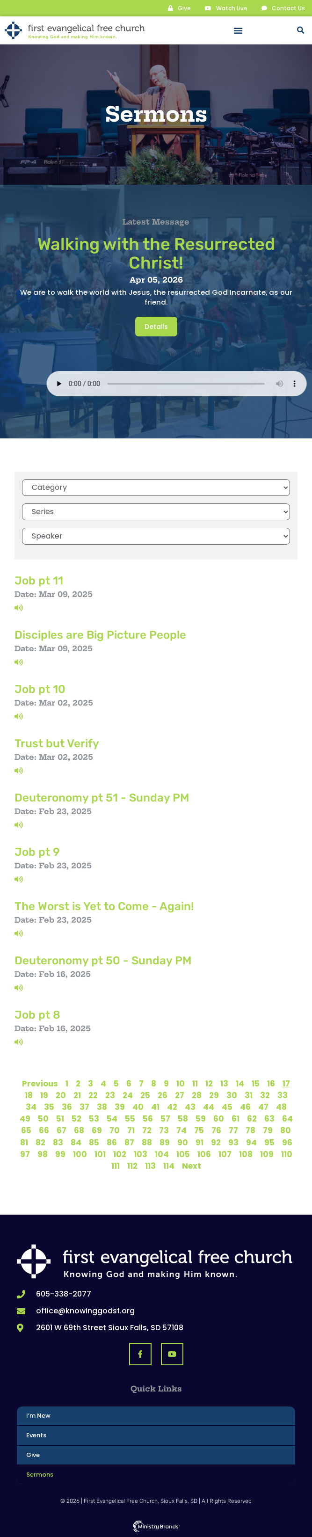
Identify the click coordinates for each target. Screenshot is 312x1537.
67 (61, 1130)
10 (180, 1083)
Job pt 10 (40, 689)
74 (181, 1130)
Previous (40, 1083)
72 (147, 1130)
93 (233, 1142)
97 (25, 1154)
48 (281, 1107)
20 (61, 1095)
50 (43, 1118)
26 (162, 1095)
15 (256, 1083)
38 (102, 1107)
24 (128, 1095)
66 (44, 1130)
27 (179, 1095)
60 (218, 1118)
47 (263, 1107)
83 (58, 1142)
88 (147, 1142)
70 (114, 1130)
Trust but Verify (57, 743)
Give (33, 1454)
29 (214, 1095)
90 (182, 1142)
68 (79, 1130)
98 (42, 1154)
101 (100, 1154)
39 (120, 1107)
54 (112, 1118)
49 (25, 1118)
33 (282, 1095)
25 (145, 1095)
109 (267, 1154)
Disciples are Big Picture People (100, 634)
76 (216, 1130)
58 (183, 1118)
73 (164, 1130)
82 (40, 1142)
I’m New (38, 1415)
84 (76, 1142)
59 (201, 1118)
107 (225, 1154)
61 (235, 1118)
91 (199, 1142)
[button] (238, 30)
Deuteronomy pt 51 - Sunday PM (102, 797)
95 (269, 1142)
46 (245, 1107)
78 (250, 1130)
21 (77, 1095)
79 (268, 1130)
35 (49, 1107)
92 (216, 1142)
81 (24, 1142)
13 (224, 1083)
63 (269, 1118)
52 (76, 1118)
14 (240, 1083)
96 (287, 1142)
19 (44, 1095)
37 (84, 1107)
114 (168, 1166)
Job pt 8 (37, 1014)
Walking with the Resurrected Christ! (156, 253)
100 (80, 1154)
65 (26, 1130)
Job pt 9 (37, 852)
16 (271, 1083)
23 (110, 1095)
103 (140, 1154)
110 (286, 1154)
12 (209, 1083)
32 (265, 1095)
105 (183, 1154)
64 (287, 1118)
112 (132, 1166)
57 (165, 1118)
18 (29, 1095)
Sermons (39, 1474)
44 (208, 1107)
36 (67, 1107)
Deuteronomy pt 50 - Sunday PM (103, 960)
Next (191, 1166)
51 (60, 1118)
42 (172, 1107)
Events (36, 1435)
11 (195, 1083)
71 (131, 1130)
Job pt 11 (39, 580)
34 (31, 1107)
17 (286, 1083)
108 (246, 1154)
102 (119, 1154)
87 (129, 1142)
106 (204, 1154)
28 (197, 1095)
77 (233, 1130)
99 (60, 1154)
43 (190, 1107)
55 (130, 1118)
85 (94, 1142)
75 (199, 1130)
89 (165, 1142)
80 (285, 1130)
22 (93, 1095)
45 (227, 1107)
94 (251, 1142)
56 (148, 1118)
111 (115, 1166)
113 (150, 1166)
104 (162, 1154)
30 (231, 1095)
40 (138, 1107)
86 (112, 1142)
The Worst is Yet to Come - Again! (104, 906)
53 (94, 1118)
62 (252, 1118)
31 (249, 1095)
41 (155, 1107)
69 (97, 1130)
